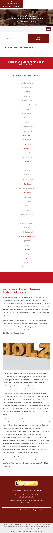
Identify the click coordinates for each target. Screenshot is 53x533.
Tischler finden (39, 38)
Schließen (38, 531)
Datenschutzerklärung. (24, 531)
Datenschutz (19, 510)
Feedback (10, 510)
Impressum (45, 510)
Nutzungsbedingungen (32, 510)
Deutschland (11, 47)
